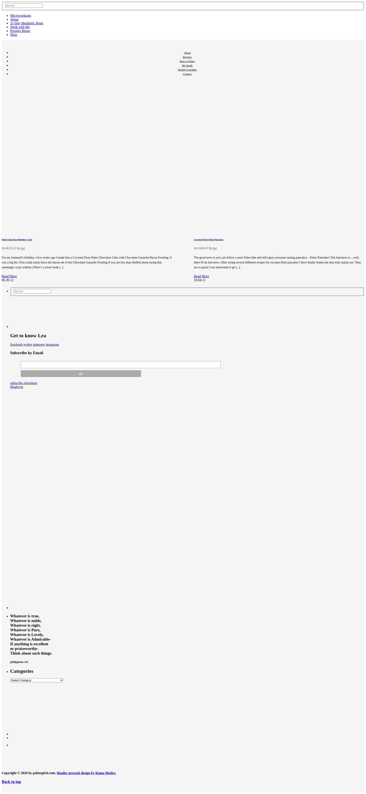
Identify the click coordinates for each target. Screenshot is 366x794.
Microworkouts (20, 15)
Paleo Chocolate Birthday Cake (17, 239)
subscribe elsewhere (23, 383)
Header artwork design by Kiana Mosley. (86, 773)
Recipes (187, 57)
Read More (9, 276)
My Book (187, 65)
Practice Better (20, 31)
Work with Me (20, 27)
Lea (23, 248)
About (14, 19)
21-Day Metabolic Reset (26, 23)
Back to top (11, 781)
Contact (187, 74)
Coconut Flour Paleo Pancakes (208, 239)
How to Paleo (187, 61)
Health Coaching (187, 69)
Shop (13, 34)
